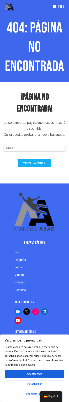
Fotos (18, 267)
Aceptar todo (34, 374)
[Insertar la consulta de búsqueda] (34, 148)
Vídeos (19, 275)
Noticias (20, 282)
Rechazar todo (34, 394)
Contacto (20, 290)
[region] (34, 368)
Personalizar (34, 384)
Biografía (20, 260)
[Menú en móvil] (58, 7)
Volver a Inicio (34, 163)
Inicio (18, 252)
